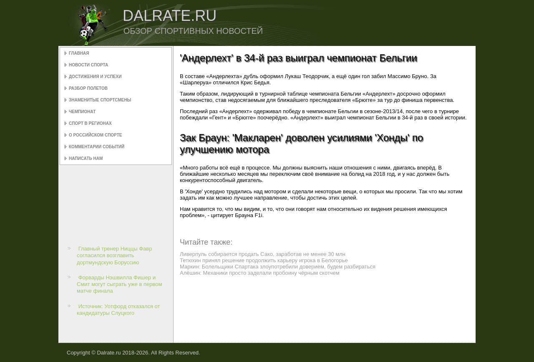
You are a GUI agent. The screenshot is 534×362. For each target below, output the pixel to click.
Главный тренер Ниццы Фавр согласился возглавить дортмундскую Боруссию (114, 256)
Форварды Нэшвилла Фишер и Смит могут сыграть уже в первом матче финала (119, 284)
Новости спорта (88, 65)
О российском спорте (95, 135)
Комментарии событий (96, 146)
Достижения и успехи (95, 76)
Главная (79, 53)
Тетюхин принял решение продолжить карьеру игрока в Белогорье (264, 260)
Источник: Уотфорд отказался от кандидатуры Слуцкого (118, 309)
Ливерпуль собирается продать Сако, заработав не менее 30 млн (262, 254)
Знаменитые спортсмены (100, 100)
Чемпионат (82, 111)
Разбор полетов (88, 88)
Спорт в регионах (90, 123)
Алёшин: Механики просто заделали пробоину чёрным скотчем (260, 273)
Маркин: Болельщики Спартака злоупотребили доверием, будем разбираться (277, 266)
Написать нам (86, 158)
